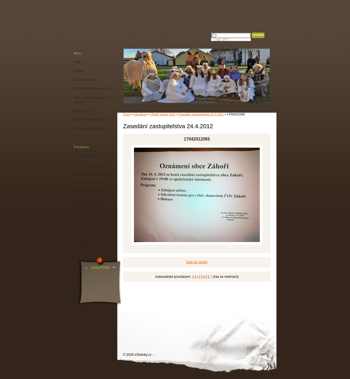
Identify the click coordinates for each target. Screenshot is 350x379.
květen (95, 267)
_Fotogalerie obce (87, 156)
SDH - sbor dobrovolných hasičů (92, 100)
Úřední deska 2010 (87, 192)
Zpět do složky (196, 262)
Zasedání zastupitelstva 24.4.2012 (201, 114)
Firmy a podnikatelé (88, 128)
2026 (106, 267)
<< (86, 267)
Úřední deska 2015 (87, 236)
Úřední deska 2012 (162, 114)
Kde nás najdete (85, 80)
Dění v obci (82, 111)
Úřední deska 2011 (87, 201)
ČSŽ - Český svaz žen (90, 120)
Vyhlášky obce (84, 245)
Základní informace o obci (92, 89)
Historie (79, 71)
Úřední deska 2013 (87, 218)
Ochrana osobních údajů (91, 174)
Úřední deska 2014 (87, 227)
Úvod (126, 114)
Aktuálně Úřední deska (90, 165)
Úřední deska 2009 (87, 183)
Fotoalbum (140, 114)
